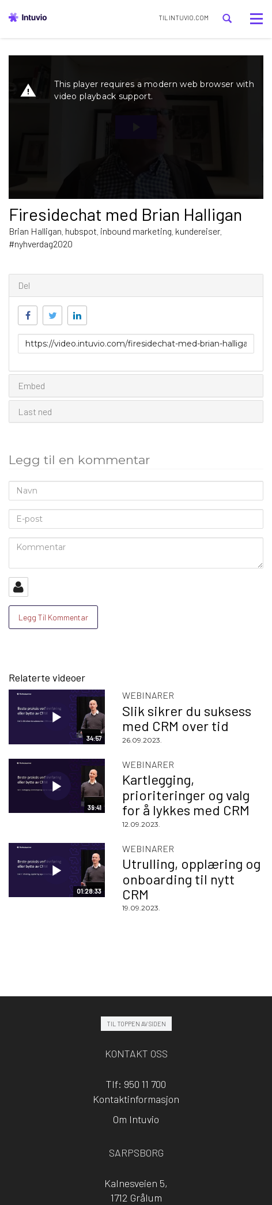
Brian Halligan (35, 230)
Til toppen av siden (136, 1023)
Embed (31, 385)
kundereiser (197, 230)
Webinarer (148, 695)
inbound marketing (136, 230)
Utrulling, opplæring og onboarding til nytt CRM (191, 878)
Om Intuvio (136, 1119)
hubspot (81, 230)
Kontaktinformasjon (136, 1099)
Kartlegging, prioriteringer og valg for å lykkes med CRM (186, 794)
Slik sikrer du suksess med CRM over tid (186, 718)
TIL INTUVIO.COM (183, 17)
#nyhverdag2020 (41, 243)
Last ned (35, 411)
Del (24, 285)
